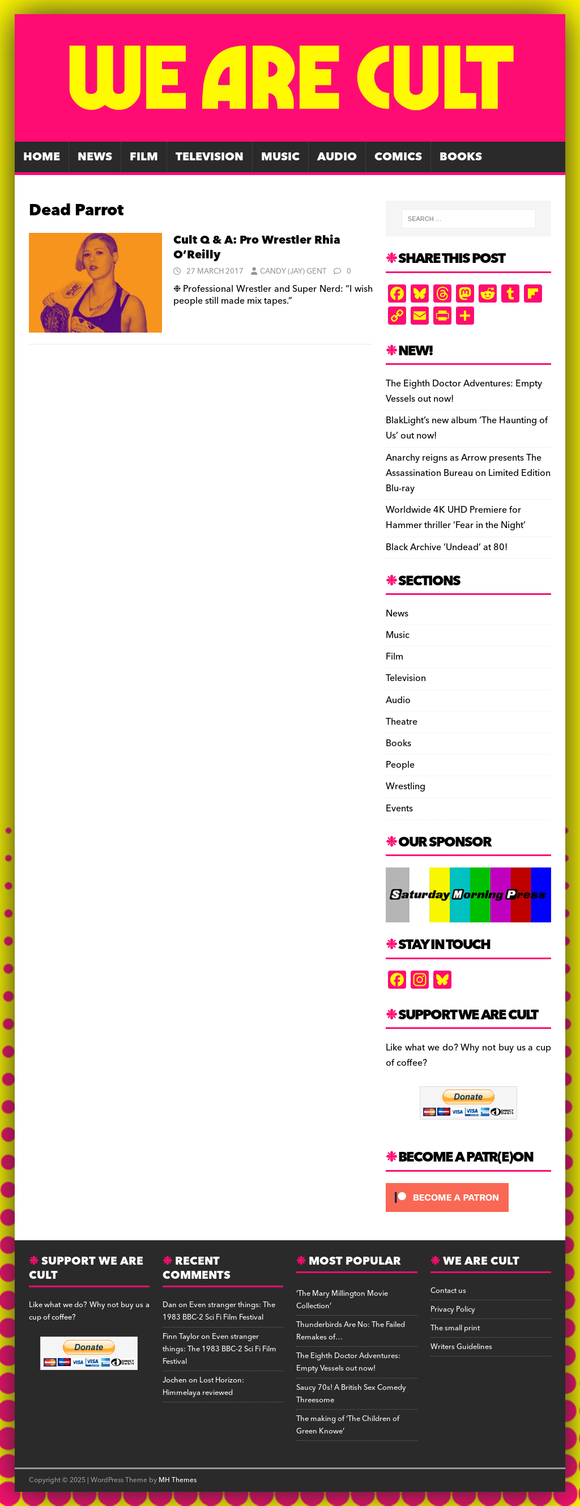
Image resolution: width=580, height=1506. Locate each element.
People (400, 765)
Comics (398, 157)
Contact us (448, 1290)
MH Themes (178, 1480)
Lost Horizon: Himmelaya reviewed (203, 1386)
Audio (337, 157)
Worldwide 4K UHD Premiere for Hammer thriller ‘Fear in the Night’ (456, 517)
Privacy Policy (452, 1309)
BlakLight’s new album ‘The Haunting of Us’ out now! (467, 428)
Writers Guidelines (461, 1347)
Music (280, 157)
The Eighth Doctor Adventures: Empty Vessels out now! (464, 391)
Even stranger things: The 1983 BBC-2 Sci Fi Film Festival (219, 1311)
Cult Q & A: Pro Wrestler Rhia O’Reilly (256, 248)
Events (399, 808)
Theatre (401, 722)
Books (461, 157)
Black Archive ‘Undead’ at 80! (447, 547)
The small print (455, 1328)
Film (144, 157)
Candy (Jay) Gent (293, 271)
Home (41, 157)
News (95, 157)
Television (210, 157)
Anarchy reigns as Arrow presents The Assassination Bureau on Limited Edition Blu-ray (468, 473)
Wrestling (405, 786)
